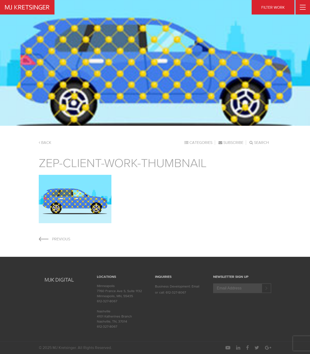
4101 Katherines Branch (114, 316)
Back (45, 142)
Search (259, 142)
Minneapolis (106, 286)
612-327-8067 (107, 301)
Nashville (103, 311)
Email (195, 286)
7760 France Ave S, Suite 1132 (119, 291)
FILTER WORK (273, 7)
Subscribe (230, 142)
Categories (198, 142)
